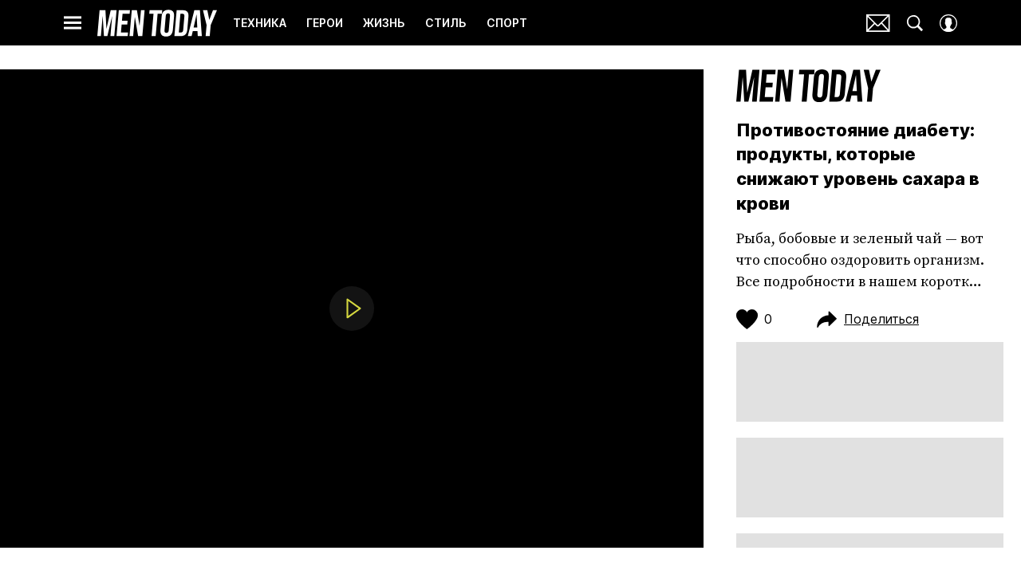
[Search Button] (915, 23)
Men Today (157, 23)
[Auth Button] (948, 23)
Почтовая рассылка (878, 23)
